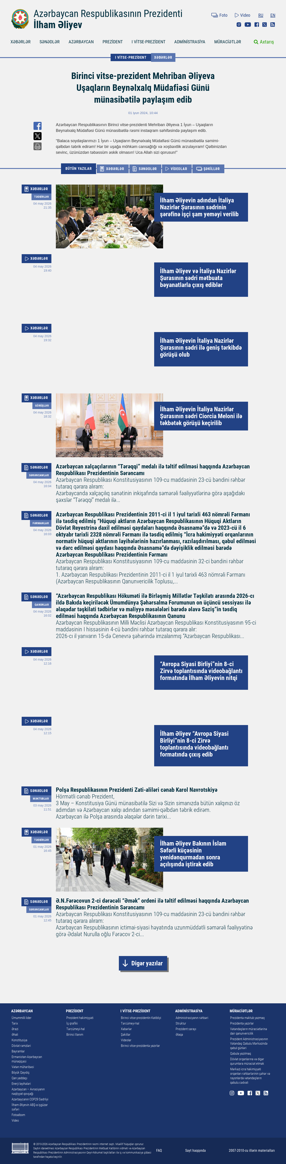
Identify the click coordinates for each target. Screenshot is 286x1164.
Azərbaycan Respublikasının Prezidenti (108, 13)
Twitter (264, 24)
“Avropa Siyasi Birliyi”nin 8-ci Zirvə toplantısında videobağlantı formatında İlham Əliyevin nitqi (201, 671)
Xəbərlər (163, 57)
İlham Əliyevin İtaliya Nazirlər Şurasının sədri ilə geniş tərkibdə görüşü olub (201, 347)
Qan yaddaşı (19, 1078)
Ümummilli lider (22, 1018)
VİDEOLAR (179, 169)
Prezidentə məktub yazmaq (247, 1018)
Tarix (15, 1023)
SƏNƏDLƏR (50, 41)
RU (260, 15)
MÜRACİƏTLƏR (227, 41)
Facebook (256, 24)
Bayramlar (18, 1051)
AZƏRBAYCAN (81, 41)
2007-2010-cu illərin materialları (252, 1150)
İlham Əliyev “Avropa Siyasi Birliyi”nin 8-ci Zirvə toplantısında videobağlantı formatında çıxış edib (194, 744)
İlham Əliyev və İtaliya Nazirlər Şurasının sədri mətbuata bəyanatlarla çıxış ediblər (198, 278)
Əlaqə (179, 1035)
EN (272, 15)
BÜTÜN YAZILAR (78, 168)
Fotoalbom (18, 1115)
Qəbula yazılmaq (240, 1054)
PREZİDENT (113, 41)
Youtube (248, 24)
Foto (223, 15)
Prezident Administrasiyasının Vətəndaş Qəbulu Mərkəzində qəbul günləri (249, 1043)
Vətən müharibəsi (23, 1067)
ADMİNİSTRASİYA (189, 41)
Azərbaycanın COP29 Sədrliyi (30, 1099)
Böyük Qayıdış (20, 1072)
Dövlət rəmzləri (21, 1046)
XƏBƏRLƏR (21, 41)
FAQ (159, 1150)
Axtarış (267, 42)
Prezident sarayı (186, 1029)
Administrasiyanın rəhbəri (192, 1018)
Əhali (15, 1035)
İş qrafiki (72, 1023)
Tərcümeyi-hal (75, 1029)
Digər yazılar (147, 963)
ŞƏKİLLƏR (212, 169)
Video (245, 15)
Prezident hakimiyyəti (79, 1018)
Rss (272, 24)
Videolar (126, 1040)
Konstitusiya (19, 1040)
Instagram (239, 24)
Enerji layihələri (21, 1084)
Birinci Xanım (74, 1035)
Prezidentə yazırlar (242, 1023)
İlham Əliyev (58, 25)
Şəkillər (125, 1035)
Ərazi (15, 1029)
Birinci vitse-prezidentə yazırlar (140, 1046)
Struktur (181, 1023)
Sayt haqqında (195, 1150)
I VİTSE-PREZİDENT (148, 41)
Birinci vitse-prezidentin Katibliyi (141, 1018)
